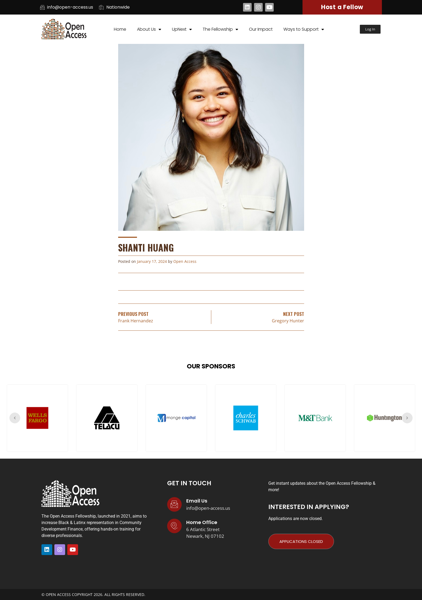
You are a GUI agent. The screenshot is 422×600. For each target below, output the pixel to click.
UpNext (182, 29)
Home (120, 29)
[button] (370, 29)
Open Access (184, 261)
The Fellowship (220, 29)
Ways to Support (303, 29)
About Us (149, 29)
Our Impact (261, 29)
